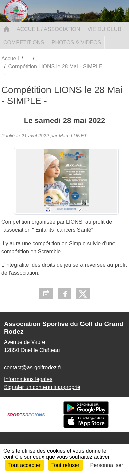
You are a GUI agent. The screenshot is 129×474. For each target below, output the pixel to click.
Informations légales (28, 379)
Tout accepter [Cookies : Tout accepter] (24, 465)
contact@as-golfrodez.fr (32, 367)
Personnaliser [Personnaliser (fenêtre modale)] (106, 465)
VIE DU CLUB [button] (104, 29)
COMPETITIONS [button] (23, 42)
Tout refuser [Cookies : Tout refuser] (65, 465)
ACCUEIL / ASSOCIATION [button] (48, 29)
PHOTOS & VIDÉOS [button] (76, 42)
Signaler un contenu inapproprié (42, 387)
